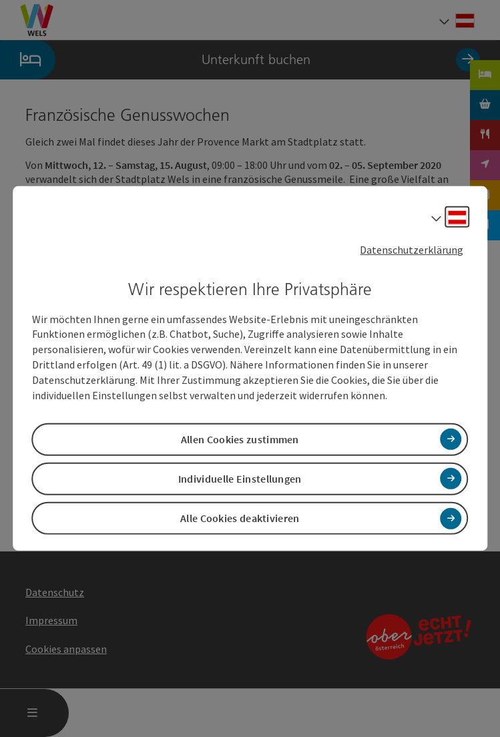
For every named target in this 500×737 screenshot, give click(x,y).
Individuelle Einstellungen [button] (240, 478)
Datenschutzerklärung (411, 249)
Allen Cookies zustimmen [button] (240, 439)
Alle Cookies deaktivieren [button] (240, 518)
